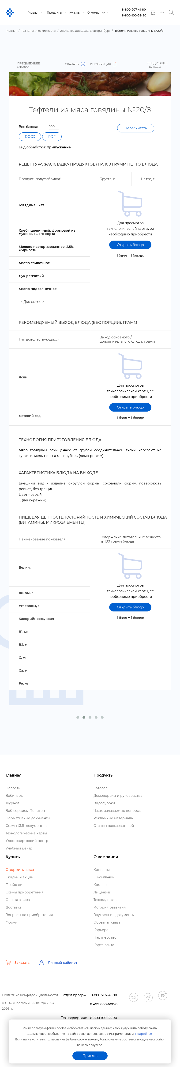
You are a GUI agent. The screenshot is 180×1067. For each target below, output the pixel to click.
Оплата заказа (18, 900)
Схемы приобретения (24, 892)
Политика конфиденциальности (30, 995)
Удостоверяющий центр (27, 841)
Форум (12, 922)
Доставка (14, 907)
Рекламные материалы (114, 818)
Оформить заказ (20, 870)
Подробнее (143, 1033)
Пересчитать (135, 128)
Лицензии (102, 892)
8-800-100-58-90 (134, 15)
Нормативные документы (28, 818)
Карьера (101, 930)
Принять (90, 1056)
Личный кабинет (58, 962)
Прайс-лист (16, 885)
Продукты (56, 12)
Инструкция (104, 64)
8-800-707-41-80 (134, 9)
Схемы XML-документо (26, 826)
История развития (110, 907)
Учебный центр (19, 848)
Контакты (102, 870)
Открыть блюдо (130, 245)
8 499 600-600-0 (103, 1004)
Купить (76, 12)
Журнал (12, 803)
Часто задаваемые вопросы (117, 811)
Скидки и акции (20, 877)
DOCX (30, 137)
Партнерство (105, 937)
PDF (52, 137)
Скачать (75, 64)
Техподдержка (106, 900)
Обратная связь (107, 922)
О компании (97, 12)
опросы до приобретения (29, 915)
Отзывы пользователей (114, 826)
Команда (101, 885)
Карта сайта (104, 945)
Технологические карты (26, 833)
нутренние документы (114, 915)
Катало (100, 788)
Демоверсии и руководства (118, 795)
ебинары (14, 795)
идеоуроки (104, 803)
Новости (13, 788)
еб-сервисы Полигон (25, 811)
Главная (35, 12)
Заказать (18, 962)
